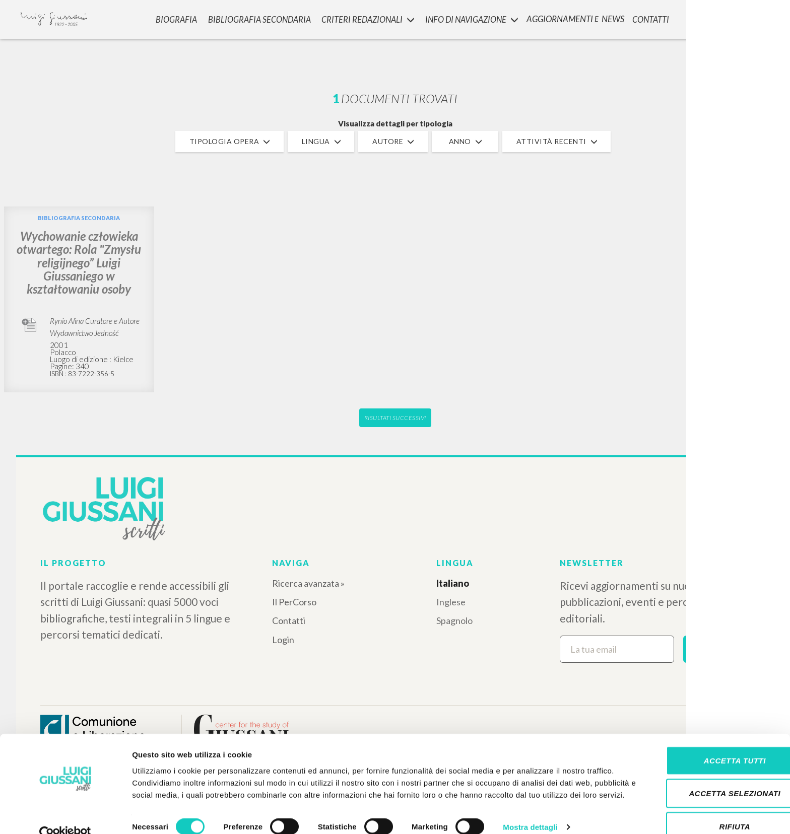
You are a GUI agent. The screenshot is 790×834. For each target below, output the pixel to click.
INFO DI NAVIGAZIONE (469, 18)
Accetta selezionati (706, 768)
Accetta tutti (706, 735)
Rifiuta (705, 801)
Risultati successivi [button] (395, 418)
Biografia (173, 18)
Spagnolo (454, 620)
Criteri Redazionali (364, 18)
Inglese (451, 601)
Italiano (452, 583)
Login (283, 639)
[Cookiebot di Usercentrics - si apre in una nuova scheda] (65, 814)
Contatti (288, 620)
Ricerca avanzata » (308, 583)
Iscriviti (717, 648)
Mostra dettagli (530, 814)
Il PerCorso (294, 601)
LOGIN (765, 17)
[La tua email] (617, 649)
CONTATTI (651, 18)
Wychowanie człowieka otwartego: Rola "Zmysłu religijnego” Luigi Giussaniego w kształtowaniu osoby (79, 263)
